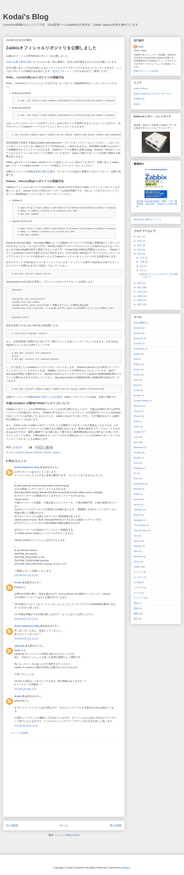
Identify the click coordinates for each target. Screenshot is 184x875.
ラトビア (138, 598)
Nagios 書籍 (139, 322)
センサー (138, 577)
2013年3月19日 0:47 (25, 689)
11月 (142, 257)
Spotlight (138, 520)
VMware (138, 546)
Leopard (138, 431)
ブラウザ (138, 587)
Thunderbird (140, 525)
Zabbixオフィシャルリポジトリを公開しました (51, 48)
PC (135, 473)
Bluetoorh (138, 338)
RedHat (38, 452)
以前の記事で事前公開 (18, 62)
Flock (136, 379)
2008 (140, 300)
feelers (137, 104)
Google (137, 395)
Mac (136, 442)
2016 (140, 241)
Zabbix (56, 452)
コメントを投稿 (19, 732)
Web (136, 551)
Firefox (137, 374)
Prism (136, 478)
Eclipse (137, 364)
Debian (28, 452)
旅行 (136, 618)
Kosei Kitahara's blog (26, 467)
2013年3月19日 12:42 (26, 725)
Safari (137, 494)
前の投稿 (116, 825)
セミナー (138, 572)
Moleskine (139, 447)
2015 (140, 245)
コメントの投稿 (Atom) (67, 835)
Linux (136, 437)
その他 (137, 582)
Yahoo (137, 561)
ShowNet (138, 509)
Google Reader (141, 400)
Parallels (138, 468)
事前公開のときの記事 (47, 397)
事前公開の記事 (43, 171)
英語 (136, 603)
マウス (137, 593)
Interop (137, 411)
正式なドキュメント (63, 71)
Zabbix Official (141, 88)
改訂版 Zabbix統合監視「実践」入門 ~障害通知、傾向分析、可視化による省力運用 (156, 204)
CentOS (19, 452)
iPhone (137, 416)
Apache (137, 333)
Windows (138, 556)
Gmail (137, 390)
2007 (140, 304)
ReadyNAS (139, 483)
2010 (140, 291)
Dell (135, 359)
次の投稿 (12, 825)
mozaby (137, 452)
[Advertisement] (35, 778)
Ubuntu (47, 452)
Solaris (137, 515)
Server (137, 504)
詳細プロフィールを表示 (146, 71)
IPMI (136, 421)
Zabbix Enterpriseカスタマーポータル (152, 93)
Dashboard (139, 348)
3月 (142, 270)
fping (136, 385)
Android (137, 328)
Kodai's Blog (26, 17)
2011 (140, 287)
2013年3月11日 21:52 (26, 575)
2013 (140, 254)
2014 (140, 249)
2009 (140, 296)
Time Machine (140, 530)
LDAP (137, 426)
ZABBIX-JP (139, 98)
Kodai (17, 582)
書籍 (136, 613)
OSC (136, 463)
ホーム (63, 825)
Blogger (126, 867)
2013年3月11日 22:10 (26, 638)
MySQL (137, 457)
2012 (140, 283)
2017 (140, 236)
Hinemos (138, 406)
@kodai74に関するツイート (148, 219)
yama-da (19, 645)
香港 (136, 608)
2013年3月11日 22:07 (26, 619)
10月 (142, 261)
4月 (142, 266)
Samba (137, 499)
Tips (136, 535)
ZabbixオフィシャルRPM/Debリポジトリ (28, 56)
